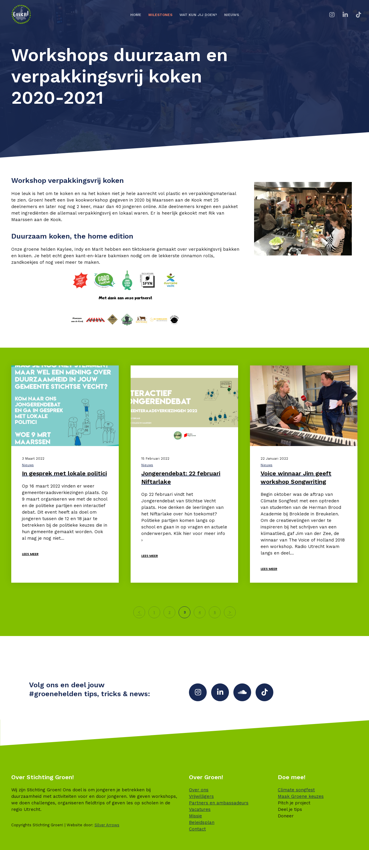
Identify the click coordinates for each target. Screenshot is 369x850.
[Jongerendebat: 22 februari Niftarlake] (184, 405)
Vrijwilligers (201, 796)
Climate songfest (296, 790)
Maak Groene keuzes (301, 796)
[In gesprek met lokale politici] (65, 405)
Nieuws (28, 465)
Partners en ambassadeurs (218, 803)
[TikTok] (355, 15)
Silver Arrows (106, 825)
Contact (197, 829)
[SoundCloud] (242, 692)
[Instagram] (328, 15)
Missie (195, 816)
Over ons (198, 790)
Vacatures (200, 809)
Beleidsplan (201, 822)
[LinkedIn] (341, 15)
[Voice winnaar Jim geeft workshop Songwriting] (303, 405)
